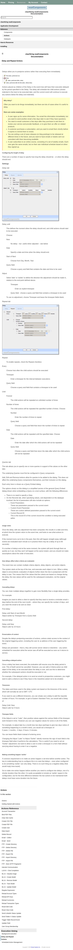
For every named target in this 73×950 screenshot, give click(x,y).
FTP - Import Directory (9, 857)
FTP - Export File (7, 854)
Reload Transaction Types (10, 903)
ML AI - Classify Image (9, 874)
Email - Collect (6, 837)
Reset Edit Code (7, 907)
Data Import (6, 831)
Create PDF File (7, 824)
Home (3, 2)
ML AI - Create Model (9, 877)
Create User (6, 828)
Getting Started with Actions (11, 804)
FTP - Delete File (7, 851)
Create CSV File (7, 821)
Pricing (11, 2)
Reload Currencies (8, 900)
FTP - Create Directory (9, 844)
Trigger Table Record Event (11, 920)
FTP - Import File (7, 860)
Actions (6, 35)
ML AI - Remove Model (9, 880)
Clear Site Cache (7, 818)
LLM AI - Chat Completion (10, 870)
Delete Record (6, 834)
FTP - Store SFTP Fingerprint (11, 864)
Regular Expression (8, 890)
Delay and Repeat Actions (7, 938)
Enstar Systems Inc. (35, 947)
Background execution (9, 934)
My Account (33, 2)
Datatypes (7, 39)
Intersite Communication (10, 867)
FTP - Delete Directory (9, 847)
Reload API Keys (7, 897)
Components (8, 32)
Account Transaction (8, 811)
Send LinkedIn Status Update (11, 913)
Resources (21, 2)
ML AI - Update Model (9, 887)
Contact (44, 2)
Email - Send (6, 841)
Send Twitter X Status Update (11, 916)
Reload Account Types (9, 893)
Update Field (6, 923)
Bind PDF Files (7, 814)
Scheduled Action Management (12, 942)
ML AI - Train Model (8, 884)
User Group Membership (10, 926)
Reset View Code (7, 910)
